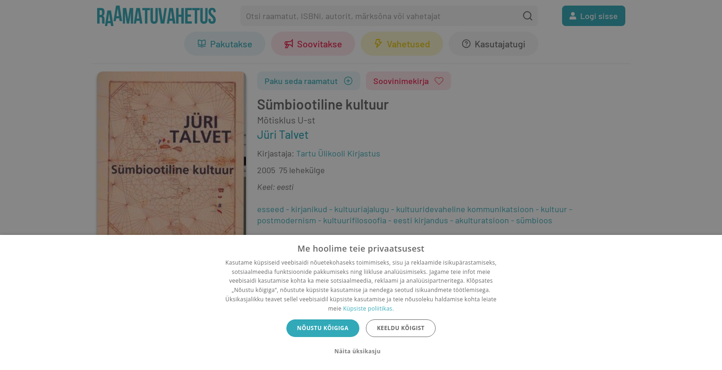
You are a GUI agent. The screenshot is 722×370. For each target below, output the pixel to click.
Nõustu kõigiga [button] (323, 328)
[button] (360, 351)
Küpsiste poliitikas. (368, 308)
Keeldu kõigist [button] (401, 328)
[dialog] (361, 302)
